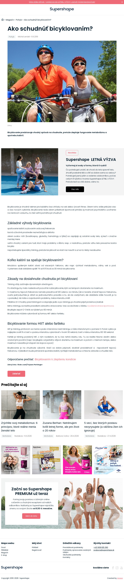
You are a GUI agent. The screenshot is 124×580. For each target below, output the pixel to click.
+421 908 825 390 (101, 547)
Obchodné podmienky (72, 555)
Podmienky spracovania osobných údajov (77, 551)
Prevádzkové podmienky (73, 547)
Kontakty (66, 557)
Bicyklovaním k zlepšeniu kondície (55, 359)
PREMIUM (4, 550)
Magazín (4, 553)
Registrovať (36, 550)
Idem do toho (31, 516)
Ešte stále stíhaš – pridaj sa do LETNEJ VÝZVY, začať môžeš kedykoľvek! (62, 2)
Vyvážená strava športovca (100, 305)
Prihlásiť (118, 9)
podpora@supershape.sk (104, 550)
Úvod (3, 547)
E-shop (4, 555)
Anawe (120, 578)
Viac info (75, 189)
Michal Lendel (24, 36)
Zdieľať (16, 373)
